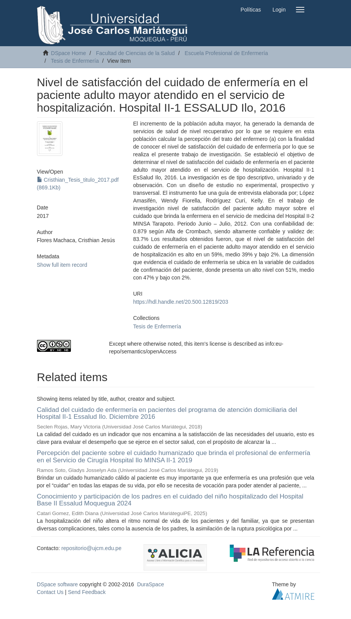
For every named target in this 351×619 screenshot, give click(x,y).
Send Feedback (87, 592)
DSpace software (57, 584)
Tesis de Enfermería (75, 61)
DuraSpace (150, 584)
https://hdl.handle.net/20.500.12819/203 (180, 302)
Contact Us (50, 592)
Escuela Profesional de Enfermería (226, 53)
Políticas (250, 10)
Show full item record (62, 265)
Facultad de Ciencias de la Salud (135, 53)
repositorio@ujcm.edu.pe (91, 548)
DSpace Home (68, 53)
